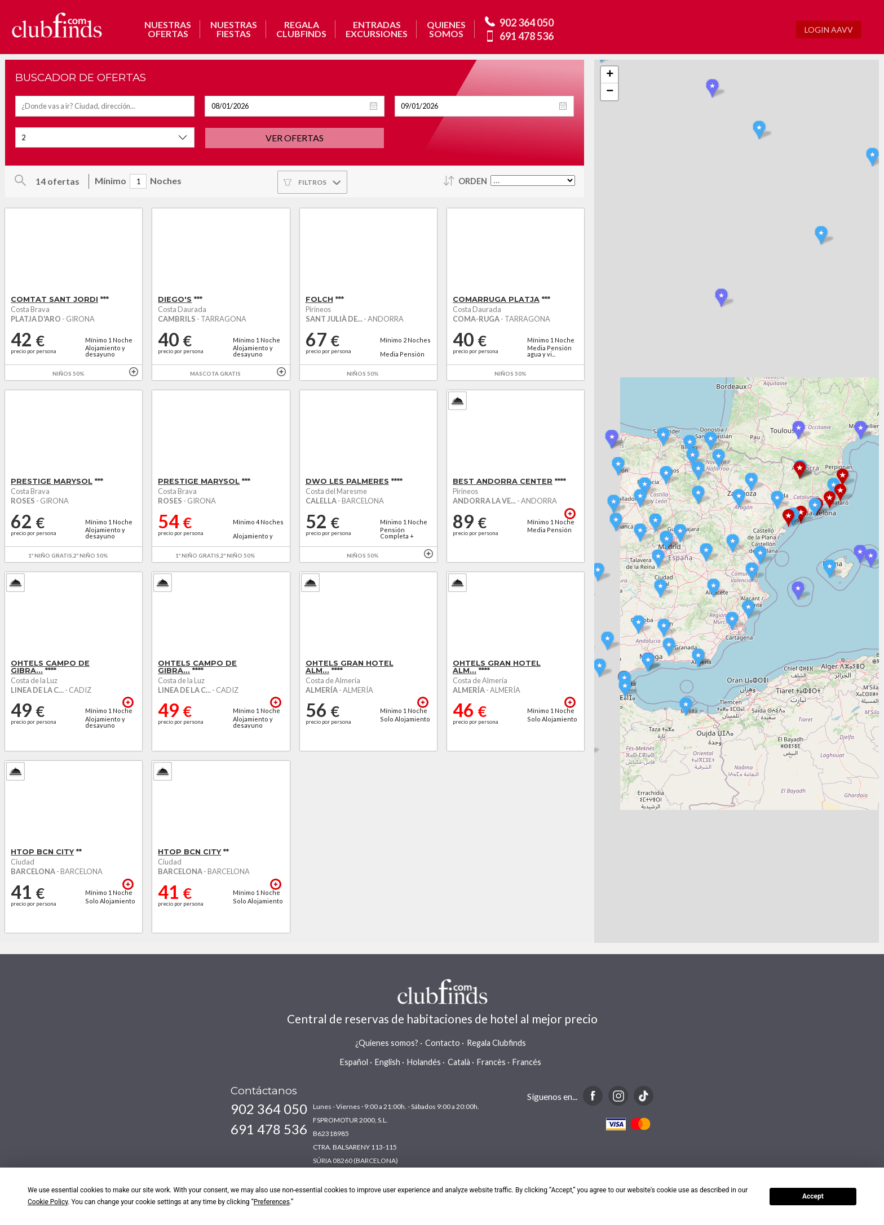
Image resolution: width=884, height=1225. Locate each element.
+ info (133, 371)
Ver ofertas (295, 137)
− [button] (609, 91)
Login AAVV (829, 29)
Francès (491, 1062)
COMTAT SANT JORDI (54, 299)
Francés (526, 1062)
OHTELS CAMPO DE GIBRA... (50, 667)
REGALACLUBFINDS (301, 29)
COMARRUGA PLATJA (496, 299)
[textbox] (105, 106)
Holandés (424, 1062)
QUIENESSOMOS (446, 29)
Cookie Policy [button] (48, 1202)
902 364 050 (527, 22)
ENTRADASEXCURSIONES (377, 29)
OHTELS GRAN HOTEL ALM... (350, 667)
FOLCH (319, 299)
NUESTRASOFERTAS (167, 29)
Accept (813, 1196)
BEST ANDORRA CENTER (502, 481)
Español (354, 1062)
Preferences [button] (272, 1202)
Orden (472, 181)
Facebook (593, 1096)
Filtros (312, 182)
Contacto (442, 1043)
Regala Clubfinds (496, 1043)
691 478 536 (527, 36)
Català (459, 1062)
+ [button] (609, 74)
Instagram (618, 1096)
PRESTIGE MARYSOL (51, 481)
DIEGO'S (175, 299)
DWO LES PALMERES (347, 481)
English (387, 1062)
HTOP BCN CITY (42, 852)
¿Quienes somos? (386, 1043)
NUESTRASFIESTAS (233, 29)
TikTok (643, 1096)
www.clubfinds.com (56, 25)
